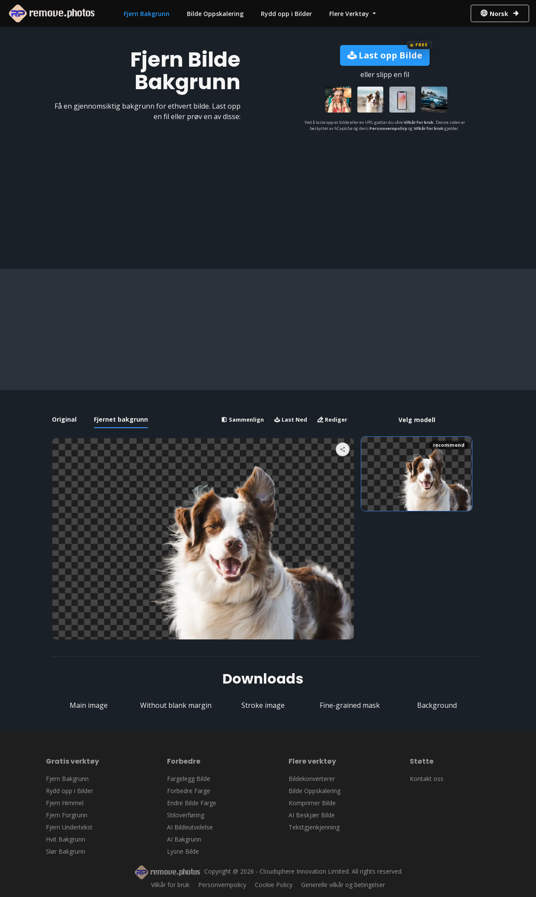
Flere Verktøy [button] (350, 14)
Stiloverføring (185, 815)
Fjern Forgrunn (66, 815)
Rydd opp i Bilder (286, 14)
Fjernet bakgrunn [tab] (121, 419)
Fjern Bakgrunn (147, 14)
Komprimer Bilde (312, 803)
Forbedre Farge (188, 791)
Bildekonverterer (312, 778)
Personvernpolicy (388, 128)
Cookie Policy (273, 885)
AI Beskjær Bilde (312, 815)
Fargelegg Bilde (188, 778)
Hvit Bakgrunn (65, 839)
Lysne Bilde (183, 851)
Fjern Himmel (64, 803)
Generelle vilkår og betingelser (343, 885)
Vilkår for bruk (418, 122)
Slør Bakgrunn (65, 851)
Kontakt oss (426, 778)
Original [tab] (64, 419)
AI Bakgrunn (184, 839)
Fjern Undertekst (69, 827)
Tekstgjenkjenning (314, 827)
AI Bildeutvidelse (190, 827)
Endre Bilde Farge (191, 803)
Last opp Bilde (384, 55)
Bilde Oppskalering (215, 14)
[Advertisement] (265, 329)
